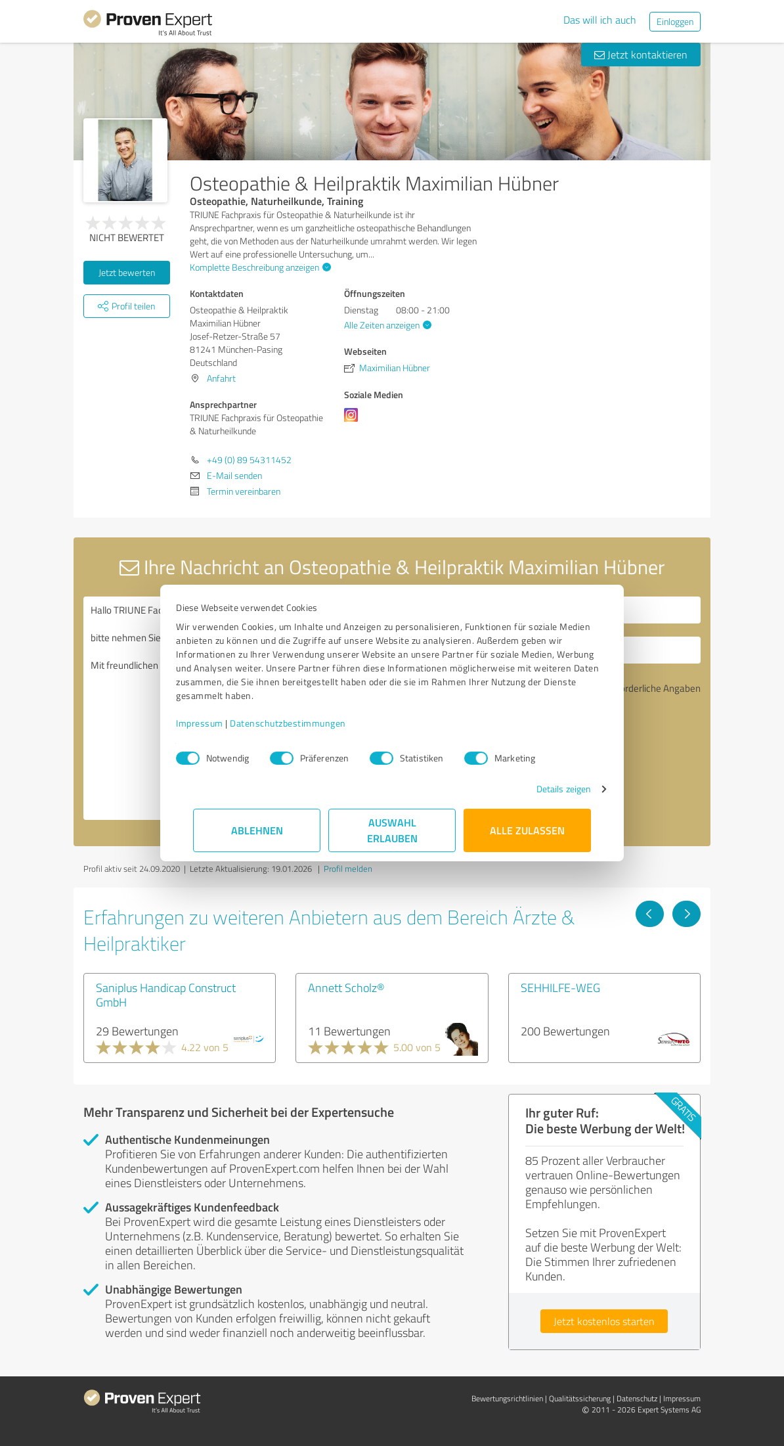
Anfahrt (221, 378)
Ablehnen (257, 830)
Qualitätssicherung (580, 1398)
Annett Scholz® (346, 987)
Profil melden (348, 868)
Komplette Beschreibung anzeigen (259, 267)
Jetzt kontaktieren (640, 54)
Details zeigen (546, 788)
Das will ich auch (599, 19)
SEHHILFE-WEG (560, 987)
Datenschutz (637, 1398)
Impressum (216, 723)
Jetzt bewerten (126, 272)
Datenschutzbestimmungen (305, 723)
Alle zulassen (527, 830)
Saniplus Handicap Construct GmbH (166, 995)
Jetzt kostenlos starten (604, 1321)
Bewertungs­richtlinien (507, 1398)
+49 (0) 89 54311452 (249, 459)
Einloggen (675, 21)
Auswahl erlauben (392, 830)
